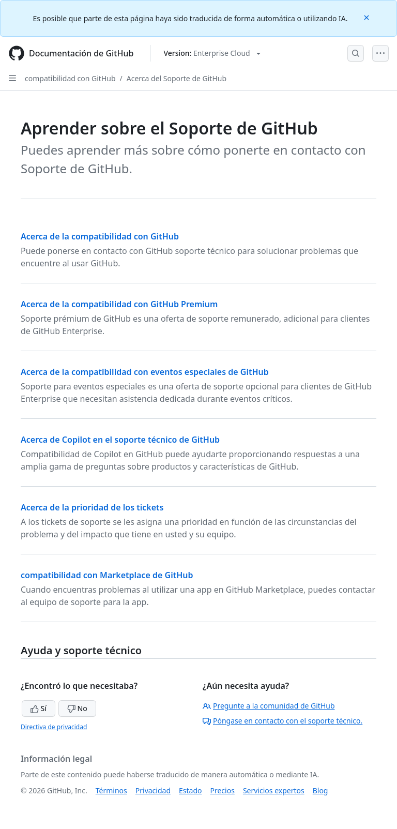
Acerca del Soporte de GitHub (176, 78)
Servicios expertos (273, 790)
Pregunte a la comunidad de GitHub (269, 706)
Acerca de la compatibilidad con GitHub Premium (119, 304)
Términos (111, 790)
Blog (320, 790)
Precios (222, 790)
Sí (38, 708)
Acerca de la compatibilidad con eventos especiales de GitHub (145, 372)
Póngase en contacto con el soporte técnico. (282, 721)
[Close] (367, 17)
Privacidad (153, 790)
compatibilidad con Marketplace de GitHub (107, 575)
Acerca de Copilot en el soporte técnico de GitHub (120, 439)
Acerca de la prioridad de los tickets (92, 507)
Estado (190, 790)
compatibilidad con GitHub (70, 78)
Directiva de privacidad (54, 726)
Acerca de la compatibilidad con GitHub (100, 236)
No (77, 708)
